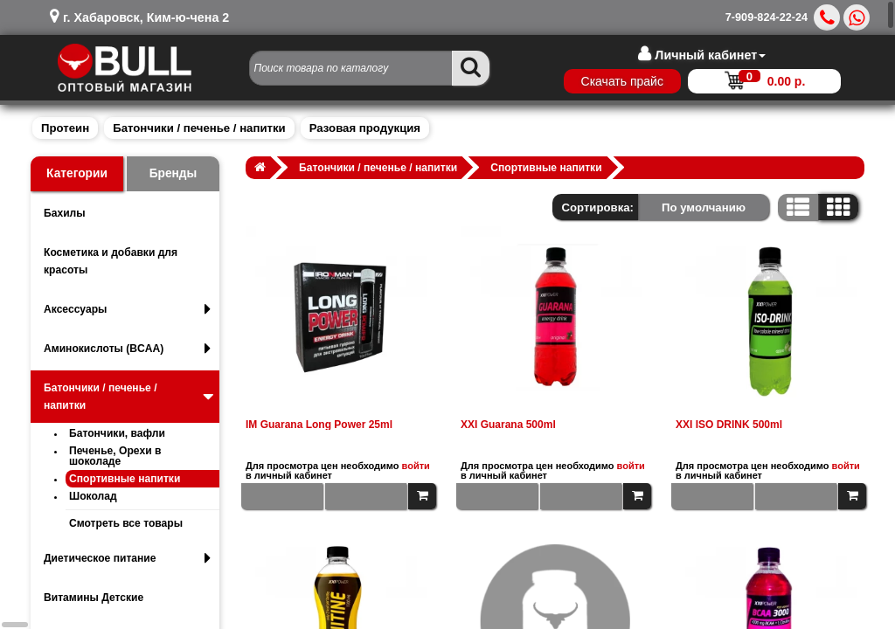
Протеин (65, 128)
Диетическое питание (127, 558)
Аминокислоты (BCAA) (127, 348)
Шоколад (93, 496)
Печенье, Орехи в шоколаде (115, 456)
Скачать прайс (621, 81)
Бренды (173, 173)
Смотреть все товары (126, 523)
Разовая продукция (364, 128)
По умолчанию (704, 207)
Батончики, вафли (117, 433)
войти (416, 465)
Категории (77, 173)
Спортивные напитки (124, 479)
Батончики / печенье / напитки (199, 128)
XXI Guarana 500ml (508, 424)
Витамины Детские (93, 597)
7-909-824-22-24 (766, 17)
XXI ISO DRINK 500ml (729, 424)
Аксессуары (127, 309)
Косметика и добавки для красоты (110, 261)
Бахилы (65, 213)
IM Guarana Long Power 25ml (319, 424)
